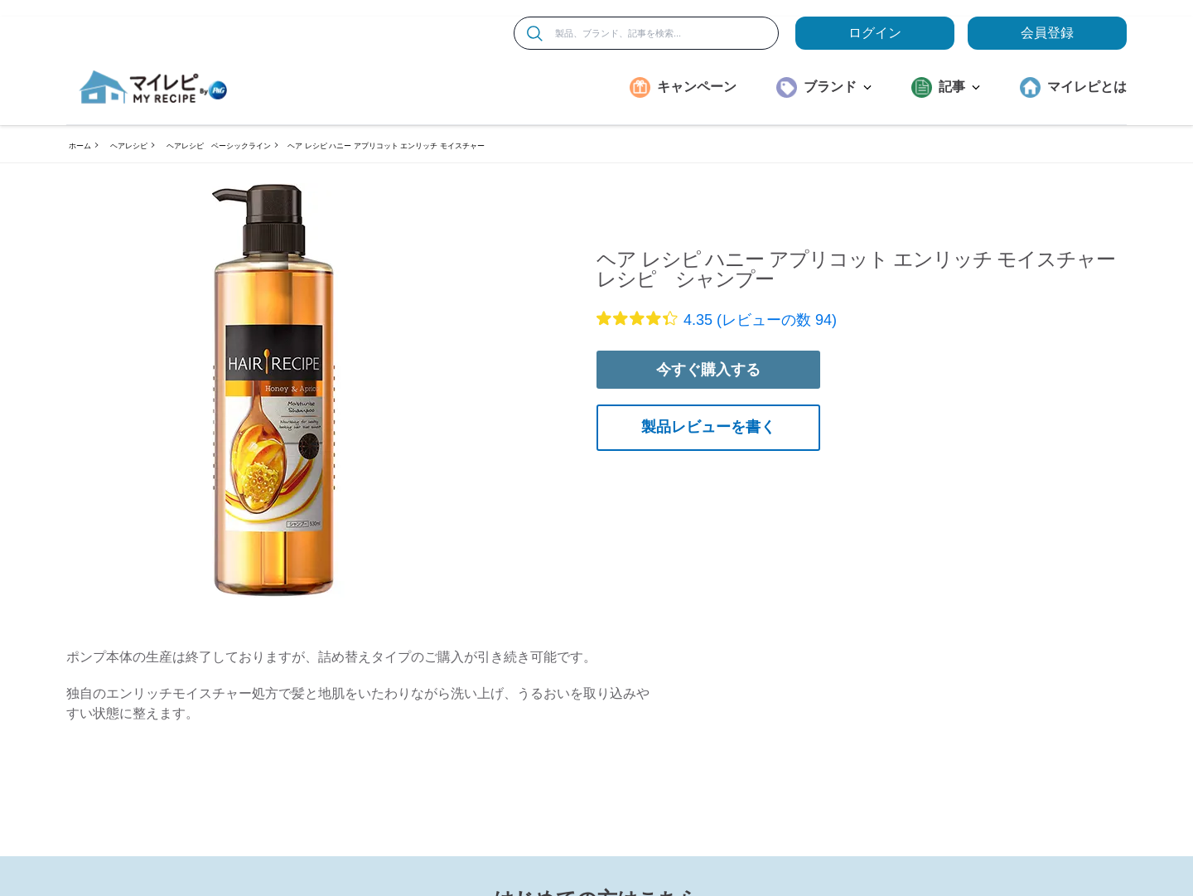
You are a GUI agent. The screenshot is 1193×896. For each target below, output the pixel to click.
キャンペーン (697, 87)
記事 (959, 87)
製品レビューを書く (708, 427)
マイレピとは (1087, 87)
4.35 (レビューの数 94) (760, 320)
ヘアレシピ (128, 146)
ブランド (838, 87)
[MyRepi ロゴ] (153, 87)
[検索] (535, 33)
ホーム (80, 146)
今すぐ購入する (708, 369)
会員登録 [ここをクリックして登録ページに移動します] (1047, 33)
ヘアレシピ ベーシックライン (219, 146)
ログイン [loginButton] (874, 33)
